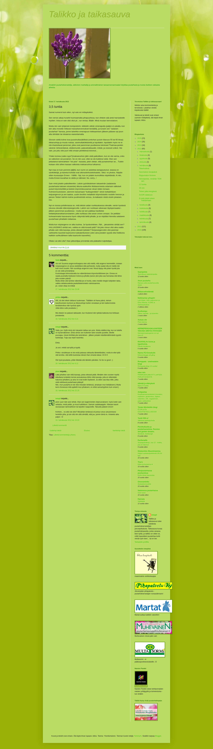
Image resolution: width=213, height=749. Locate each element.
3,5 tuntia (142, 184)
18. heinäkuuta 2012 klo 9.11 (66, 363)
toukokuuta (144, 208)
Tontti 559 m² (143, 418)
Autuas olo (142, 320)
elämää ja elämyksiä (146, 383)
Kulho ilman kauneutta (146, 475)
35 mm (142, 188)
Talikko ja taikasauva (89, 14)
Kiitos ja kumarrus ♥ (145, 464)
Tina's (140, 462)
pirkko (58, 297)
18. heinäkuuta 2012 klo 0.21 (66, 319)
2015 (139, 138)
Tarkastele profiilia (142, 542)
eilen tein (141, 372)
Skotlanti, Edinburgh (145, 434)
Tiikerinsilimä (144, 168)
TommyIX (138, 736)
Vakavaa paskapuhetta (146, 420)
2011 (139, 226)
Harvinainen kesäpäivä (148, 172)
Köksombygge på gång (146, 355)
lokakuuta (143, 155)
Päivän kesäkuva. (144, 346)
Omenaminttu (143, 482)
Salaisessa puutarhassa (148, 490)
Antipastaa (142, 392)
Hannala (141, 499)
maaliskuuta (144, 215)
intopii (58, 327)
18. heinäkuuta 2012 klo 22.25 (67, 391)
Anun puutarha (144, 281)
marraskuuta (144, 152)
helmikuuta (144, 219)
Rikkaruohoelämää (146, 292)
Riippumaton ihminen (147, 175)
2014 (139, 142)
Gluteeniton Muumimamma (149, 451)
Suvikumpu (142, 311)
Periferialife (142, 440)
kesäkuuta (143, 205)
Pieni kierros (142, 322)
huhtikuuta (143, 212)
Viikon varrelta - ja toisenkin (148, 313)
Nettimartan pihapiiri (146, 298)
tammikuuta (144, 222)
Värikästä (141, 501)
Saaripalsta (142, 272)
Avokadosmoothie (144, 484)
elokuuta (143, 162)
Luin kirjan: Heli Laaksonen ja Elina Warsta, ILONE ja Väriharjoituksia (149, 302)
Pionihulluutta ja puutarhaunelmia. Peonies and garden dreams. (149, 429)
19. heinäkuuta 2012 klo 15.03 (67, 420)
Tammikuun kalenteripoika (147, 274)
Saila (57, 260)
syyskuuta (143, 159)
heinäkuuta (144, 165)
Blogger (158, 736)
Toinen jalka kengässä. (148, 191)
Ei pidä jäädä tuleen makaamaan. (147, 199)
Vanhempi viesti (119, 431)
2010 (139, 230)
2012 (139, 149)
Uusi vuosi (142, 493)
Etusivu (87, 431)
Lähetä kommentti (60, 425)
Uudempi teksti (55, 431)
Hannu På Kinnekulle (146, 353)
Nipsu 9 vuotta (143, 386)
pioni (57, 371)
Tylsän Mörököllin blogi (147, 407)
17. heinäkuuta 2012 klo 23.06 (67, 289)
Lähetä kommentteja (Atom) (64, 435)
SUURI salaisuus (146, 195)
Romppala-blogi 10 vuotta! (147, 366)
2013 (139, 145)
